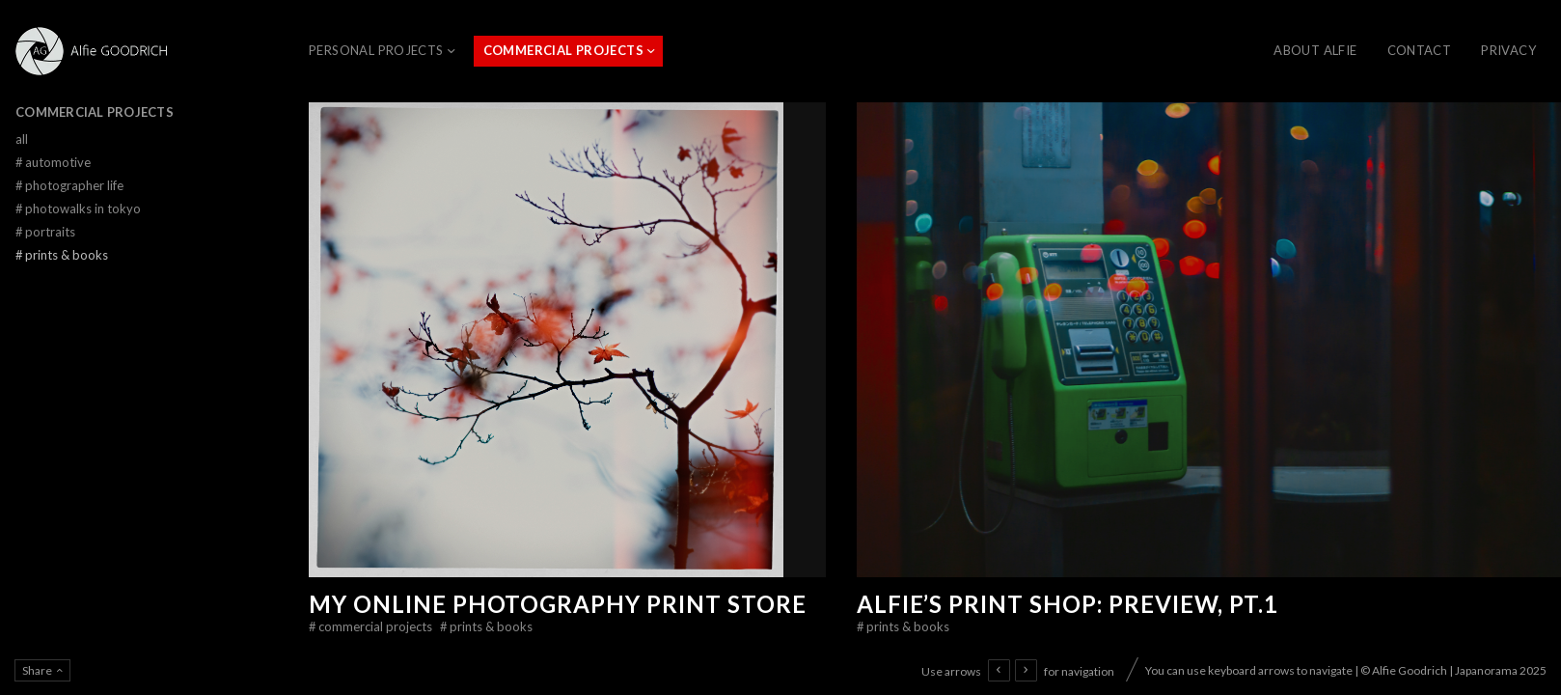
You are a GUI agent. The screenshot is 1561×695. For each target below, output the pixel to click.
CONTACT (1419, 50)
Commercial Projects (563, 50)
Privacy (1508, 50)
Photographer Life (69, 185)
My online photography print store (558, 604)
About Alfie (1314, 50)
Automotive (53, 162)
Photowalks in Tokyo (78, 208)
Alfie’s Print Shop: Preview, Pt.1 (1068, 604)
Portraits (45, 231)
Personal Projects (376, 50)
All (21, 139)
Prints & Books (486, 626)
